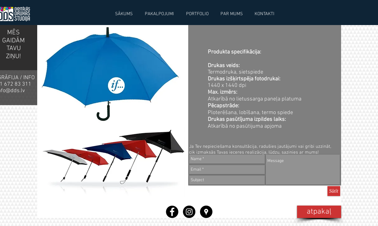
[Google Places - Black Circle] (206, 212)
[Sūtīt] (333, 191)
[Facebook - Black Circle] (172, 212)
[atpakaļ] (319, 212)
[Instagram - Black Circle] (189, 212)
